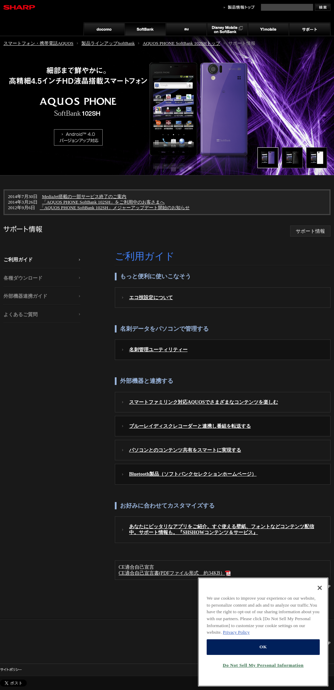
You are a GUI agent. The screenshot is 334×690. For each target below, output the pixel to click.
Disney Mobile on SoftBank (227, 29)
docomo (104, 29)
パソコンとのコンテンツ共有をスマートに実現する (185, 450)
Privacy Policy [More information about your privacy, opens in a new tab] (236, 680)
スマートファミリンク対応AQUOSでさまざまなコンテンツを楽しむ (203, 402)
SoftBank (145, 29)
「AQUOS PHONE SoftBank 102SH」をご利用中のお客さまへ (103, 202)
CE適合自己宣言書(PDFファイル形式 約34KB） (175, 573)
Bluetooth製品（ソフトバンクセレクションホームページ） (192, 474)
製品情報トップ (239, 7)
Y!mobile (268, 29)
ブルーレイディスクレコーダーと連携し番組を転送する (190, 426)
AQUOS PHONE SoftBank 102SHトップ (181, 43)
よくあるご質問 (20, 314)
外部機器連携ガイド (25, 296)
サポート (310, 29)
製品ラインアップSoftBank (108, 43)
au (186, 29)
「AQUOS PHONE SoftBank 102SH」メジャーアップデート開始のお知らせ (115, 207)
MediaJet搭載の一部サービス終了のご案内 (84, 196)
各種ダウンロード (22, 278)
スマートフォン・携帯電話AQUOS (38, 43)
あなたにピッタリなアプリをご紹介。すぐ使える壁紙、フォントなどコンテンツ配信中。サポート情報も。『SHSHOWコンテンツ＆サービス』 (221, 529)
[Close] (319, 636)
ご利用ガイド (18, 259)
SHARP (19, 7)
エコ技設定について (151, 297)
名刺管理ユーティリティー (158, 349)
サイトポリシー (11, 669)
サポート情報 (310, 231)
